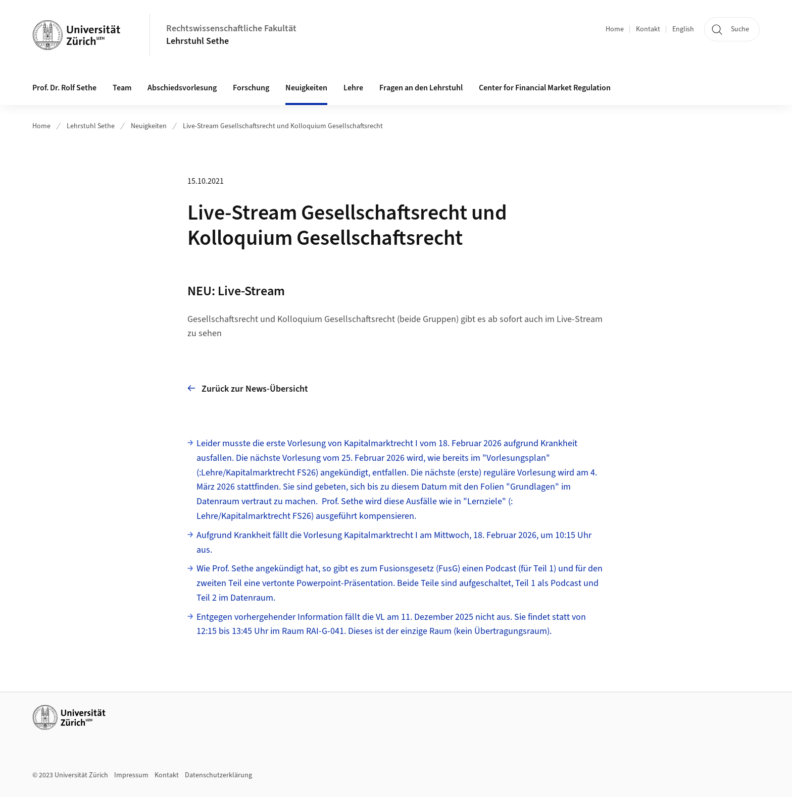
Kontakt (648, 29)
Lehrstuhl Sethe (197, 41)
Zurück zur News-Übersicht (247, 388)
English (683, 29)
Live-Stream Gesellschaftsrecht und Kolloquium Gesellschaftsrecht (283, 126)
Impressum (131, 775)
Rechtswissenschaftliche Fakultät (231, 28)
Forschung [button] (251, 87)
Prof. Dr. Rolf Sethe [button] (64, 87)
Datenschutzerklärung (218, 775)
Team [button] (122, 87)
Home (615, 29)
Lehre (353, 87)
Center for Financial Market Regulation (545, 87)
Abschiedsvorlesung (182, 87)
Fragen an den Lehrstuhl (421, 87)
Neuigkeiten (306, 87)
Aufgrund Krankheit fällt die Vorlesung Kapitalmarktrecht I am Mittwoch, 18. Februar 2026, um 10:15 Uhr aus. (393, 542)
